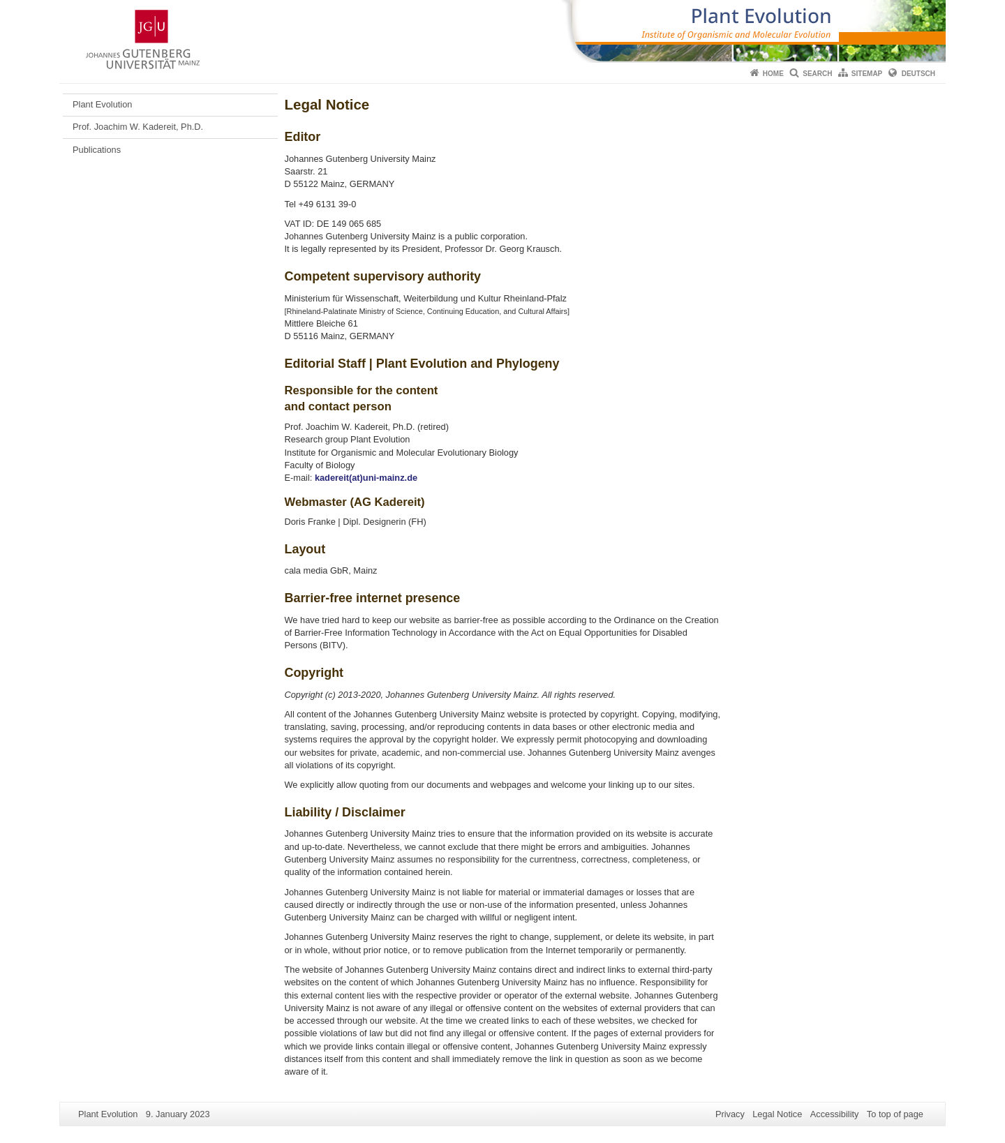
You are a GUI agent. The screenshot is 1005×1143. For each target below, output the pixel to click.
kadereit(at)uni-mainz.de (366, 477)
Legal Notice (777, 1114)
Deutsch (918, 73)
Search (817, 73)
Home (773, 73)
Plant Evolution (102, 104)
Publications (97, 149)
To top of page (895, 1114)
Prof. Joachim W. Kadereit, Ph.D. (138, 126)
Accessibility (834, 1114)
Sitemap (866, 73)
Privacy (730, 1114)
